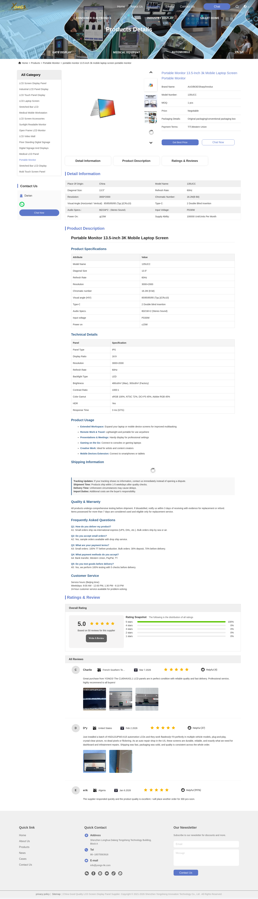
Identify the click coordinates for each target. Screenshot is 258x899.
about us (137, 6)
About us (24, 841)
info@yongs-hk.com (100, 865)
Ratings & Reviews (185, 160)
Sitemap (56, 894)
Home (121, 6)
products (154, 6)
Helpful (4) (211, 669)
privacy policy (43, 894)
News (22, 853)
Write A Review (96, 638)
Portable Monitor (51, 63)
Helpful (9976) (193, 790)
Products (35, 63)
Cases (23, 858)
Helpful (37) (199, 728)
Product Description (136, 160)
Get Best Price (184, 142)
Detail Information (87, 160)
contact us (187, 6)
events (169, 6)
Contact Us (25, 864)
